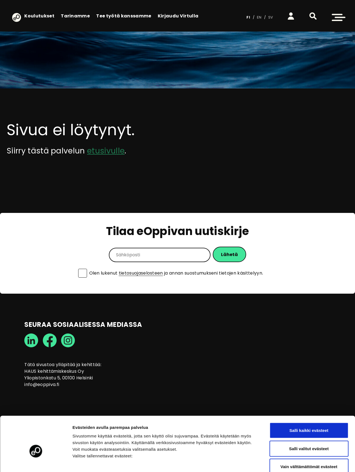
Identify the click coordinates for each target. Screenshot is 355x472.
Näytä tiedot (295, 461)
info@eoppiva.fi (41, 384)
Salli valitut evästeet (308, 417)
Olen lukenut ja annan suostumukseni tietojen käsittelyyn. (176, 273)
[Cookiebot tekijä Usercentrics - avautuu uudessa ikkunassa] (36, 461)
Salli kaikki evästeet (309, 399)
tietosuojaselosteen (141, 273)
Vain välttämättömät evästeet (308, 435)
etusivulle (106, 150)
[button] (313, 16)
